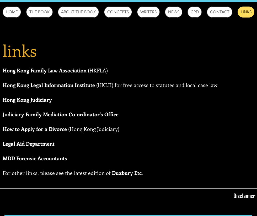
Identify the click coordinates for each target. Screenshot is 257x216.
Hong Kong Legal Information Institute (49, 84)
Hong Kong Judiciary (27, 99)
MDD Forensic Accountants (35, 158)
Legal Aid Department (29, 143)
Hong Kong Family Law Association (45, 70)
